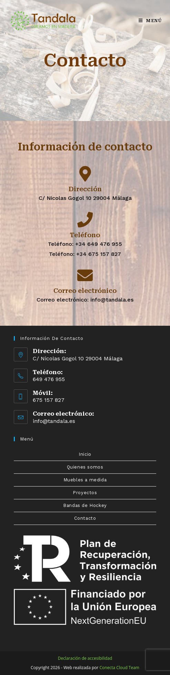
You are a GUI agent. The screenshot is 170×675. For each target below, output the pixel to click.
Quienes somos (85, 467)
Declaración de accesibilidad (85, 658)
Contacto (85, 518)
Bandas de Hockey (85, 505)
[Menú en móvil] (150, 20)
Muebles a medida (85, 479)
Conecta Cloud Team (119, 668)
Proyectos (85, 492)
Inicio (85, 454)
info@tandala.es (54, 421)
